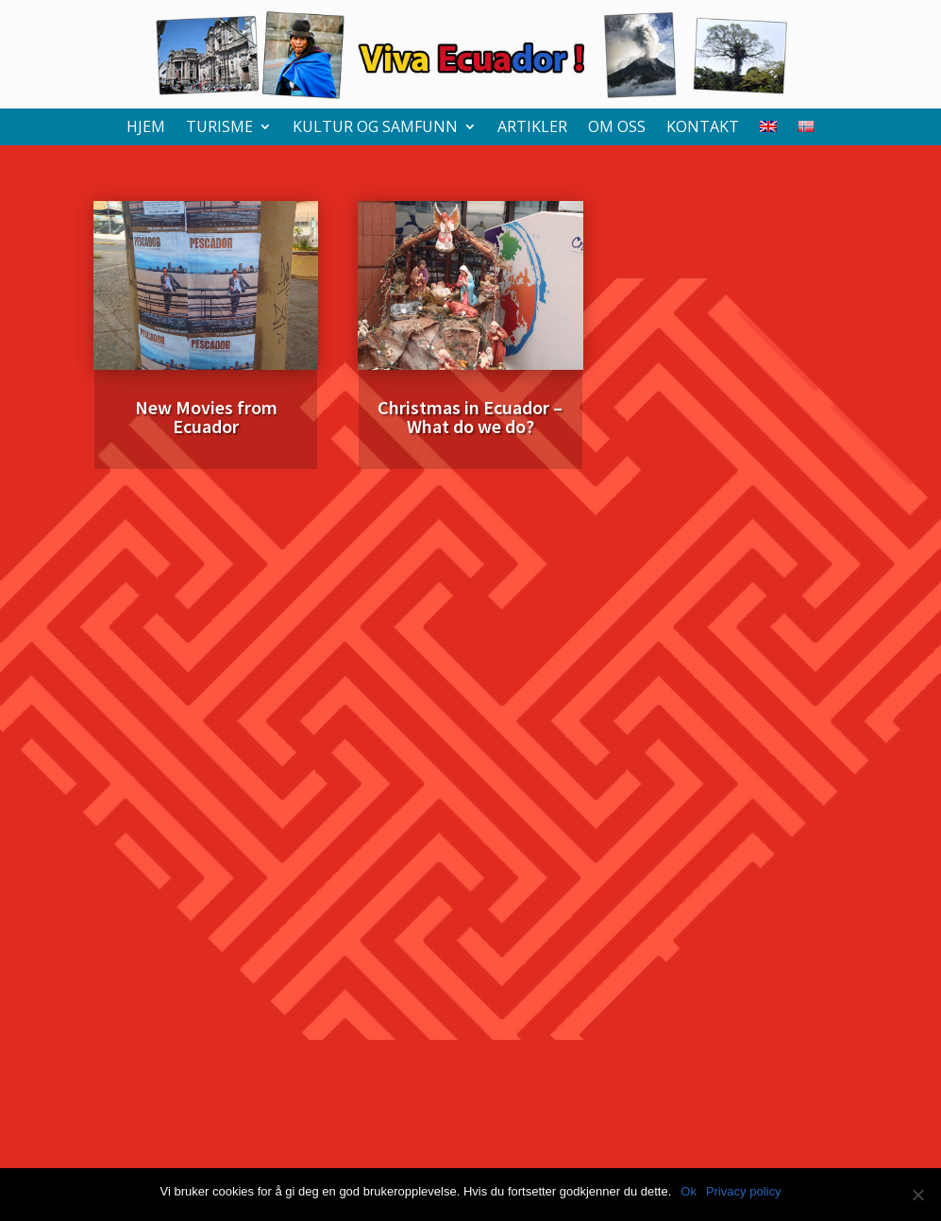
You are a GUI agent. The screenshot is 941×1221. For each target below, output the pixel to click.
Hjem (145, 128)
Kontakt (702, 128)
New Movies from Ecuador (206, 416)
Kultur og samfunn (375, 128)
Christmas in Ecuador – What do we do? (470, 416)
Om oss (617, 128)
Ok (689, 1191)
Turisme (219, 128)
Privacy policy (743, 1191)
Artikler (532, 128)
